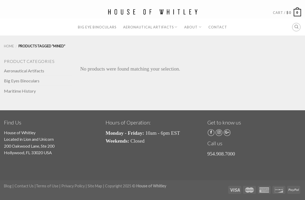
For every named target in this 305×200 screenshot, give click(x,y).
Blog (8, 186)
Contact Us (24, 186)
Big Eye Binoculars (97, 27)
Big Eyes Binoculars (21, 80)
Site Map (95, 186)
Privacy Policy (73, 186)
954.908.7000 (221, 154)
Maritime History (20, 90)
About (192, 26)
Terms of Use (47, 186)
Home (9, 46)
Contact (217, 27)
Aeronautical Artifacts (150, 26)
